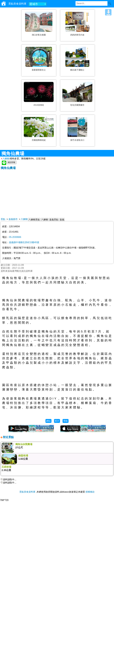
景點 (3, 219)
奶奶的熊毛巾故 (77, 35)
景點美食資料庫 (27, 492)
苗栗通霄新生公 (39, 70)
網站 (48, 421)
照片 (57, 421)
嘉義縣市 (13, 219)
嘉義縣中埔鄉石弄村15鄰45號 (24, 242)
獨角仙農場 (8, 168)
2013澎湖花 (38, 105)
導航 (65, 421)
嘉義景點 (53, 219)
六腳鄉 (5, 158)
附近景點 (8, 437)
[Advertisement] (57, 191)
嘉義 (62, 219)
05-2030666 (15, 237)
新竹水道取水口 (77, 140)
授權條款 (90, 492)
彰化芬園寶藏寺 (77, 105)
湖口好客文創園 (39, 35)
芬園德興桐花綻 (39, 140)
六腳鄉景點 (34, 219)
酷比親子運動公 (77, 70)
